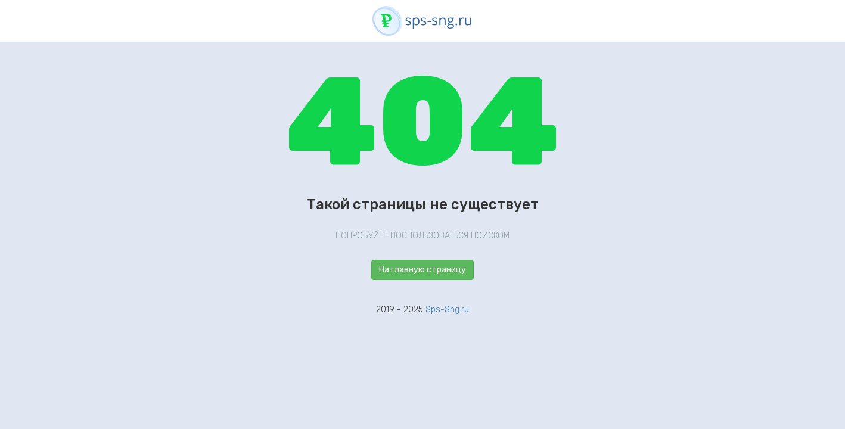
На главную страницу (422, 270)
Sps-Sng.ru (447, 309)
